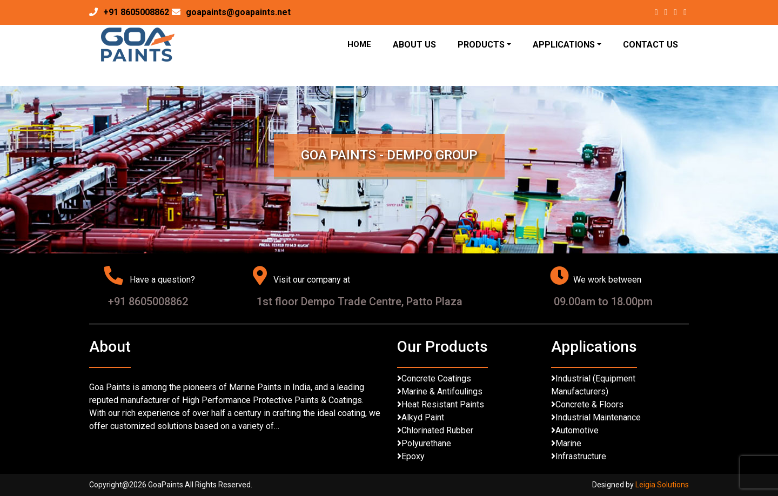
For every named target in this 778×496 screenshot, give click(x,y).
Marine (568, 443)
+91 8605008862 (136, 12)
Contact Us (650, 44)
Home (359, 44)
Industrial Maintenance (598, 417)
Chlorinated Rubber (437, 430)
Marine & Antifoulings (441, 391)
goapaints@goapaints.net (238, 12)
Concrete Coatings (436, 378)
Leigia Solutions (662, 484)
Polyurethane (426, 443)
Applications (564, 44)
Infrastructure (580, 456)
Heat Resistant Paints (442, 404)
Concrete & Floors (589, 404)
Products (481, 44)
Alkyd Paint (422, 417)
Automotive (577, 430)
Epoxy (413, 456)
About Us (414, 44)
